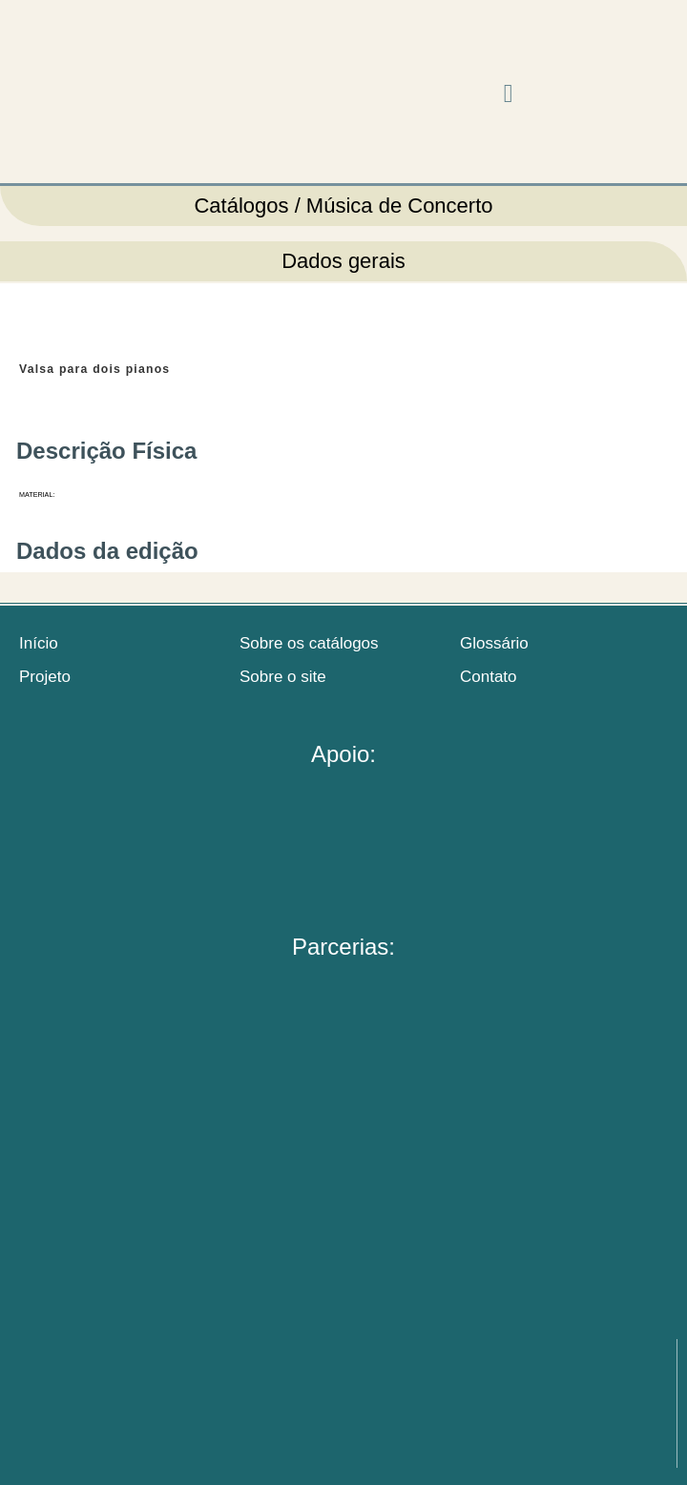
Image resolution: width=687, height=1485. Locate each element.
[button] (508, 93)
